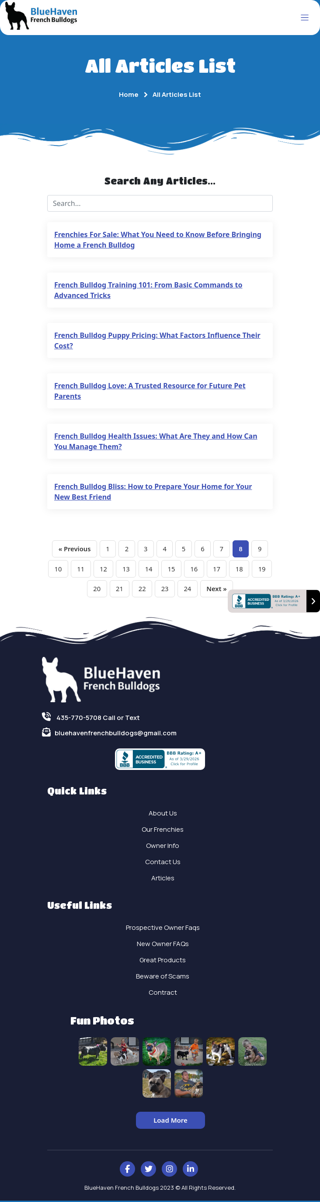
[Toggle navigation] (305, 18)
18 (253, 569)
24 (200, 589)
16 (206, 569)
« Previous (72, 549)
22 (153, 589)
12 (113, 569)
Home (129, 94)
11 (90, 569)
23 (176, 589)
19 (83, 589)
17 (229, 569)
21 (130, 589)
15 (183, 569)
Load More (170, 1121)
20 (107, 589)
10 (67, 569)
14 (159, 569)
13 (136, 569)
